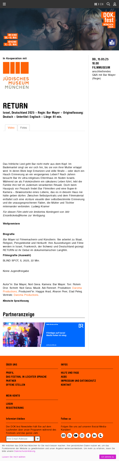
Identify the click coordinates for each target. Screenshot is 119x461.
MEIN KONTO (13, 395)
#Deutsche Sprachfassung (16, 301)
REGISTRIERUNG (15, 407)
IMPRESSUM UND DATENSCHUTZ (78, 380)
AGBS (64, 376)
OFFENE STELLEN (15, 384)
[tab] (11, 128)
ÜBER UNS (11, 364)
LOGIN (9, 403)
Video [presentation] (11, 127)
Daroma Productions (26, 295)
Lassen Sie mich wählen (13, 456)
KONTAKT (66, 384)
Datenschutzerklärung (24, 451)
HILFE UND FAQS (70, 372)
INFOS (64, 364)
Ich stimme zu (107, 456)
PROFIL (10, 372)
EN (102, 4)
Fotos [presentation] (23, 127)
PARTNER (11, 380)
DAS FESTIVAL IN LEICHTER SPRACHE (26, 376)
